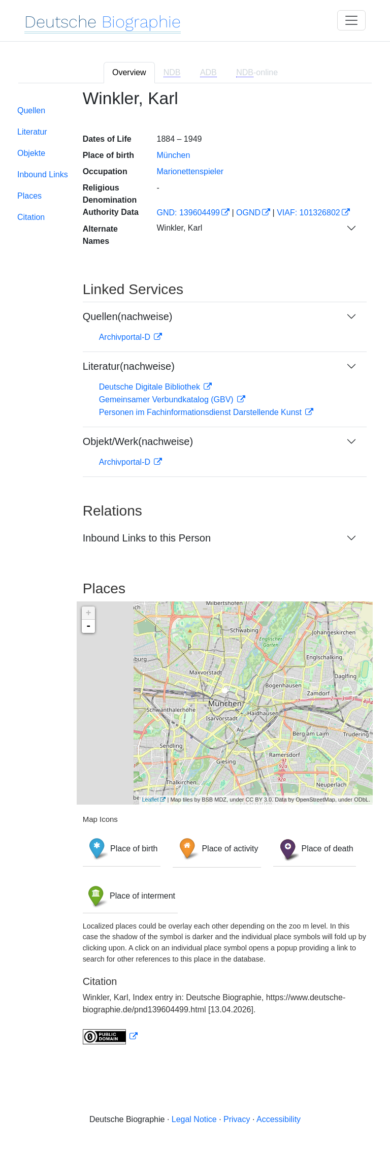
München (173, 155)
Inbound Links (42, 174)
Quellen (31, 110)
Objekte (31, 153)
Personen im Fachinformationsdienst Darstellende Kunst (201, 412)
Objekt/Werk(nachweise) (138, 441)
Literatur (32, 131)
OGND (248, 212)
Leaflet (150, 799)
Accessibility (278, 1119)
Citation (31, 217)
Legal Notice (194, 1119)
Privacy (236, 1119)
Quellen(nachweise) (128, 316)
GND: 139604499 (188, 212)
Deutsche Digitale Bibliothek (151, 386)
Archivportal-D (126, 337)
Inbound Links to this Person (147, 538)
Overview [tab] (129, 72)
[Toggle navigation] (351, 20)
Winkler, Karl (179, 228)
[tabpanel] (195, 573)
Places (29, 196)
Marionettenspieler (189, 171)
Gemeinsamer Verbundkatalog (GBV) (167, 399)
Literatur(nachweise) (129, 366)
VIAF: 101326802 (308, 212)
